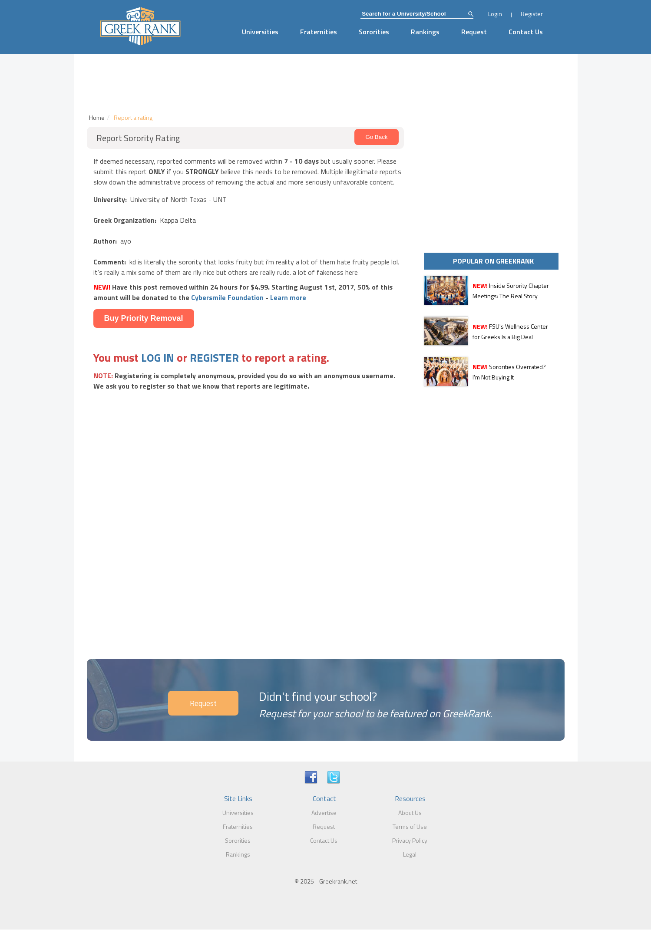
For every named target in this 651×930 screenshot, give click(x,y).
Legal (409, 854)
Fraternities (318, 31)
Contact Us (526, 31)
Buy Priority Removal (143, 318)
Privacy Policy (409, 840)
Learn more (288, 297)
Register (532, 13)
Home (97, 117)
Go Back (376, 137)
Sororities (374, 31)
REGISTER (214, 357)
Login (495, 13)
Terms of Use (410, 826)
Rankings (425, 31)
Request (474, 31)
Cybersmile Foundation (227, 297)
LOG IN (157, 357)
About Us (410, 812)
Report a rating (133, 117)
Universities (260, 31)
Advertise (324, 812)
